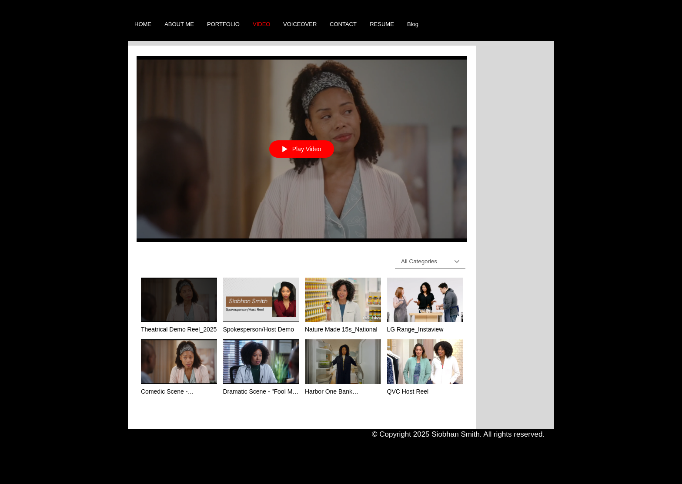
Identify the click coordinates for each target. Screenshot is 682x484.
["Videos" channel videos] (301, 347)
